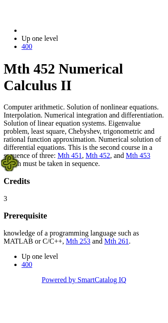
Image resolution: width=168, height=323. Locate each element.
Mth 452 (98, 155)
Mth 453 (138, 155)
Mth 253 (78, 241)
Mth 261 (116, 241)
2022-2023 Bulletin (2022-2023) (68, 30)
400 (27, 46)
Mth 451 (69, 155)
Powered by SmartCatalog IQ (84, 280)
